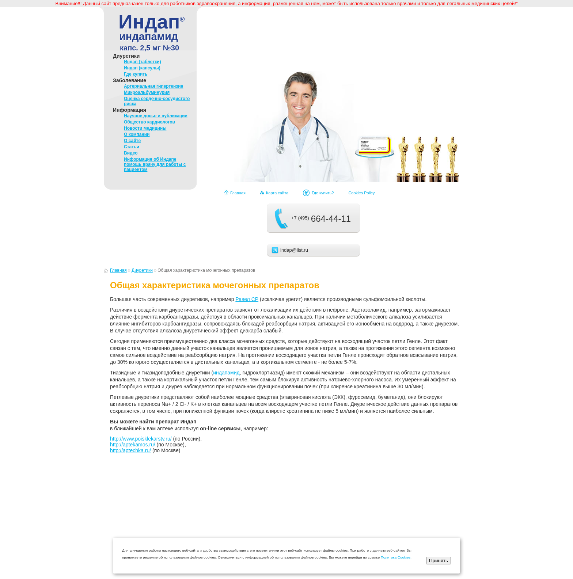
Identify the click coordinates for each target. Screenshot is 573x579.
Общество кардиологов (149, 122)
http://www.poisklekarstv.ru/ (141, 439)
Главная (238, 193)
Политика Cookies (396, 557)
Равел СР (246, 299)
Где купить (136, 74)
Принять (438, 560)
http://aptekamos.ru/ (132, 444)
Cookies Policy (361, 193)
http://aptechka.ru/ (130, 450)
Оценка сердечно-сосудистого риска (157, 101)
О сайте (132, 140)
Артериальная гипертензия (153, 86)
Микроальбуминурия (147, 92)
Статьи (131, 146)
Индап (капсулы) (142, 68)
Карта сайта (277, 193)
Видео (131, 153)
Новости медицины (145, 128)
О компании (137, 134)
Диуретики (126, 56)
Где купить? (323, 193)
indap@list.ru (294, 250)
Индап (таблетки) (142, 61)
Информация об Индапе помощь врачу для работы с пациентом (155, 164)
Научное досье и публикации (155, 115)
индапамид (226, 373)
